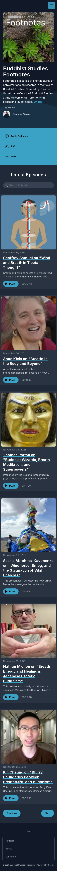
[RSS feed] (29, 831)
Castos (51, 865)
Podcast (10, 840)
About (9, 848)
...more (37, 101)
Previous (12, 813)
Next (47, 813)
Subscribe (11, 856)
